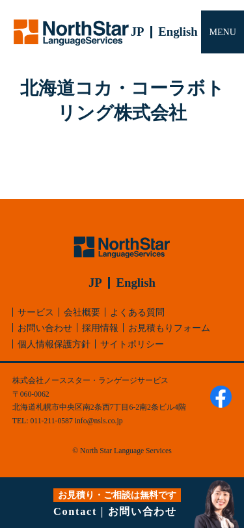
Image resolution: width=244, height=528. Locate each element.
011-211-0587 (51, 421)
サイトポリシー (132, 344)
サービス (36, 312)
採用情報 (100, 327)
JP (137, 31)
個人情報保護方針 (54, 344)
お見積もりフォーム (169, 327)
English (177, 31)
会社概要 (82, 312)
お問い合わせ (45, 327)
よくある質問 (137, 312)
